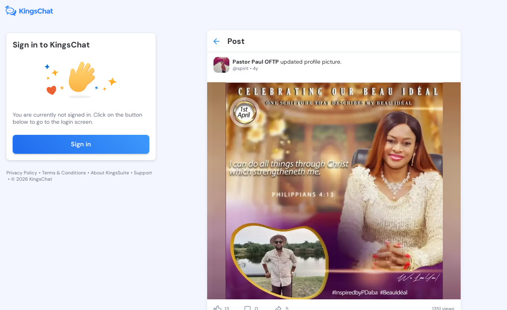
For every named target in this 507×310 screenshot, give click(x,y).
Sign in (81, 144)
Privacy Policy (21, 173)
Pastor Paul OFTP (256, 61)
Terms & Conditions (64, 173)
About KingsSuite (110, 173)
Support (143, 173)
